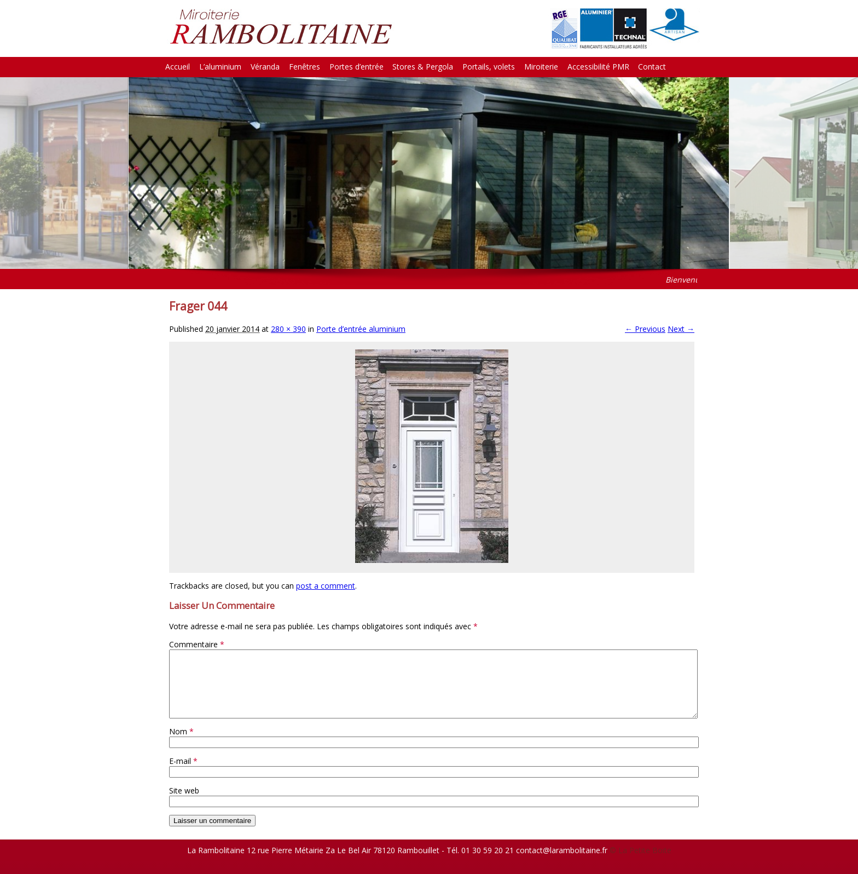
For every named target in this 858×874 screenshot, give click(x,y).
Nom (181, 744)
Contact (652, 66)
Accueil (177, 66)
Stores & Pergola (422, 66)
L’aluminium (220, 66)
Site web (184, 803)
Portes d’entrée (356, 66)
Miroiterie (541, 66)
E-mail (183, 774)
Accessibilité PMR (598, 66)
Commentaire (196, 644)
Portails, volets (488, 66)
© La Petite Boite (640, 863)
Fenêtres (304, 66)
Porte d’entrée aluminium (360, 329)
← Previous (645, 329)
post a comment (325, 585)
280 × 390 (288, 329)
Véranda (265, 66)
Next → (681, 329)
